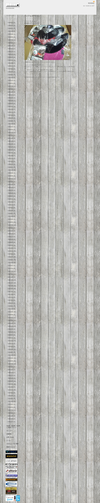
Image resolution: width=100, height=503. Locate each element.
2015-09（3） (12, 346)
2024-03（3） (12, 74)
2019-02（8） (12, 227)
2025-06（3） (12, 37)
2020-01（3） (12, 196)
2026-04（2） (12, 22)
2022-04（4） (12, 126)
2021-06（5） (12, 149)
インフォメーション (12, 18)
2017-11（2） (12, 271)
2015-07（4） (12, 352)
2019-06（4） (12, 216)
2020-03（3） (12, 190)
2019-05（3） (12, 219)
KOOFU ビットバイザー (32, 23)
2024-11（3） (12, 54)
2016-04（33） (12, 326)
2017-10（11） (12, 274)
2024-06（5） (12, 68)
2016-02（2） (12, 331)
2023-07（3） (12, 94)
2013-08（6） (12, 418)
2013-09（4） (12, 415)
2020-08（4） (12, 175)
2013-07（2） (12, 421)
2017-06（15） (12, 285)
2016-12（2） (12, 303)
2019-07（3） (12, 213)
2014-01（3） (12, 404)
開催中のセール (11, 447)
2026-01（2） (12, 25)
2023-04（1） (12, 103)
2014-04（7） (12, 395)
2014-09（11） (12, 381)
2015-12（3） (12, 337)
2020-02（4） (12, 193)
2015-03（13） (12, 363)
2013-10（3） (12, 412)
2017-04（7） (12, 291)
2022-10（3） (12, 115)
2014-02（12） (12, 401)
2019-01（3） (12, 230)
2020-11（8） (12, 167)
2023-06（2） (12, 97)
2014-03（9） (12, 398)
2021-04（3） (12, 155)
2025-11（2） (12, 28)
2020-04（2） (12, 187)
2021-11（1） (12, 135)
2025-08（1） (12, 34)
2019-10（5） (12, 204)
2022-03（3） (12, 129)
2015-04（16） (12, 360)
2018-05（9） (12, 253)
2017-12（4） (12, 268)
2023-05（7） (12, 100)
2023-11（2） (12, 83)
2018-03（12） (12, 259)
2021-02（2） (12, 161)
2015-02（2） (12, 366)
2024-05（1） (12, 71)
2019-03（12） (12, 224)
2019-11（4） (12, 201)
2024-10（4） (12, 57)
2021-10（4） (12, 138)
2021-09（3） (12, 141)
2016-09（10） (12, 311)
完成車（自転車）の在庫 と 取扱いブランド (13, 426)
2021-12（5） (12, 132)
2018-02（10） (12, 262)
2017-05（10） (12, 288)
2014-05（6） (12, 392)
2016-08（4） (12, 314)
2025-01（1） (12, 48)
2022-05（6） (12, 123)
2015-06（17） (12, 355)
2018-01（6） (12, 265)
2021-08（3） (12, 144)
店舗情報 (9, 434)
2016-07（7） (12, 317)
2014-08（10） (12, 384)
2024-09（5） (12, 60)
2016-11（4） (12, 305)
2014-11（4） (12, 375)
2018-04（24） (12, 256)
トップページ (10, 15)
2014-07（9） (12, 386)
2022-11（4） (12, 112)
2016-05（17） (12, 323)
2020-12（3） (12, 164)
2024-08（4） (12, 63)
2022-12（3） (12, 109)
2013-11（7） (12, 410)
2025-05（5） (12, 39)
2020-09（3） (12, 172)
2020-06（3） (12, 181)
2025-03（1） (12, 45)
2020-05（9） (12, 184)
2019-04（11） (12, 222)
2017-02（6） (12, 297)
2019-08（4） (12, 210)
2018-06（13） (12, 250)
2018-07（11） (12, 248)
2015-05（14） (12, 357)
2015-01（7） (12, 369)
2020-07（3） (12, 178)
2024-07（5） (12, 65)
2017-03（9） (12, 294)
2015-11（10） (12, 340)
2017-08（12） (12, 279)
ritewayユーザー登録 (12, 443)
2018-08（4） (12, 245)
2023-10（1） (12, 86)
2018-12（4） (12, 233)
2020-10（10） (12, 170)
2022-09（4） (12, 117)
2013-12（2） (12, 407)
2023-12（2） (12, 80)
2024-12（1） (12, 51)
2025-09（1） (12, 31)
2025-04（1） (12, 42)
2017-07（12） (12, 282)
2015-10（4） (12, 343)
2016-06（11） (12, 320)
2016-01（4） (12, 334)
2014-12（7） (12, 372)
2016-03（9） (12, 329)
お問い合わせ (10, 437)
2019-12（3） (12, 198)
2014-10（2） (12, 378)
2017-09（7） (12, 277)
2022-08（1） (12, 120)
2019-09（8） (12, 207)
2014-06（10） (12, 389)
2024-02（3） (12, 77)
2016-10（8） (12, 308)
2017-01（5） (12, 300)
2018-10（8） (12, 239)
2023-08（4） (12, 91)
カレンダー (10, 430)
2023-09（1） (12, 89)
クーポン (9, 440)
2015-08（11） (12, 349)
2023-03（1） (12, 106)
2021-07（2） (12, 146)
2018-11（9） (12, 236)
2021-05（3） (12, 152)
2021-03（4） (12, 158)
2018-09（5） (12, 242)
